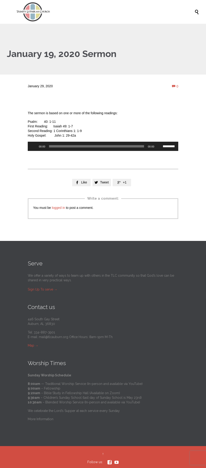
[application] (103, 146)
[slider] (96, 146)
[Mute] (159, 146)
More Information (40, 419)
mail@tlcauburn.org (53, 337)
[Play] (33, 146)
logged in (58, 208)
